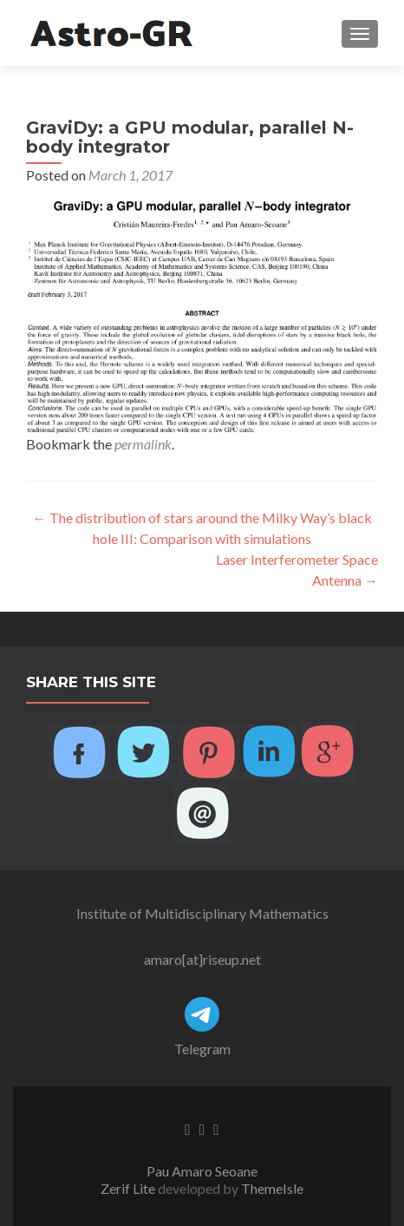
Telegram (202, 1048)
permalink (143, 444)
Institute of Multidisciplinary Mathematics (202, 913)
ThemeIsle (272, 1188)
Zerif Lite (129, 1188)
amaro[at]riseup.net (202, 959)
